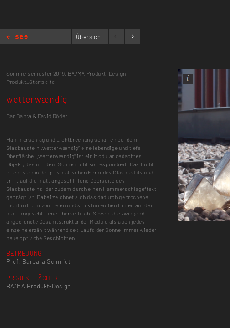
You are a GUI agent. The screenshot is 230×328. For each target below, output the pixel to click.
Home (17, 37)
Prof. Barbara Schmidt (38, 261)
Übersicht (89, 37)
